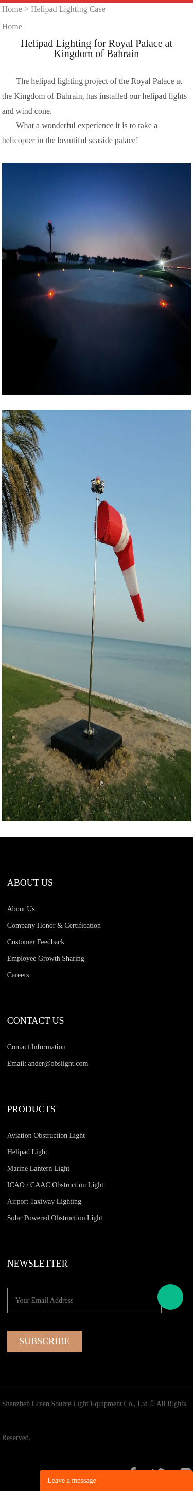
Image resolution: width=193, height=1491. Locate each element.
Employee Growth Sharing (45, 958)
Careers (18, 975)
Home (12, 9)
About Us (21, 909)
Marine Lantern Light (38, 1168)
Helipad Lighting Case (68, 9)
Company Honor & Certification (54, 925)
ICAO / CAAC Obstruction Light (55, 1185)
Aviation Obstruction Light (46, 1135)
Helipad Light (27, 1152)
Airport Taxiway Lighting (44, 1201)
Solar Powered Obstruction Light (54, 1218)
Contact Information (36, 1047)
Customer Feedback (36, 942)
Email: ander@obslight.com (48, 1063)
